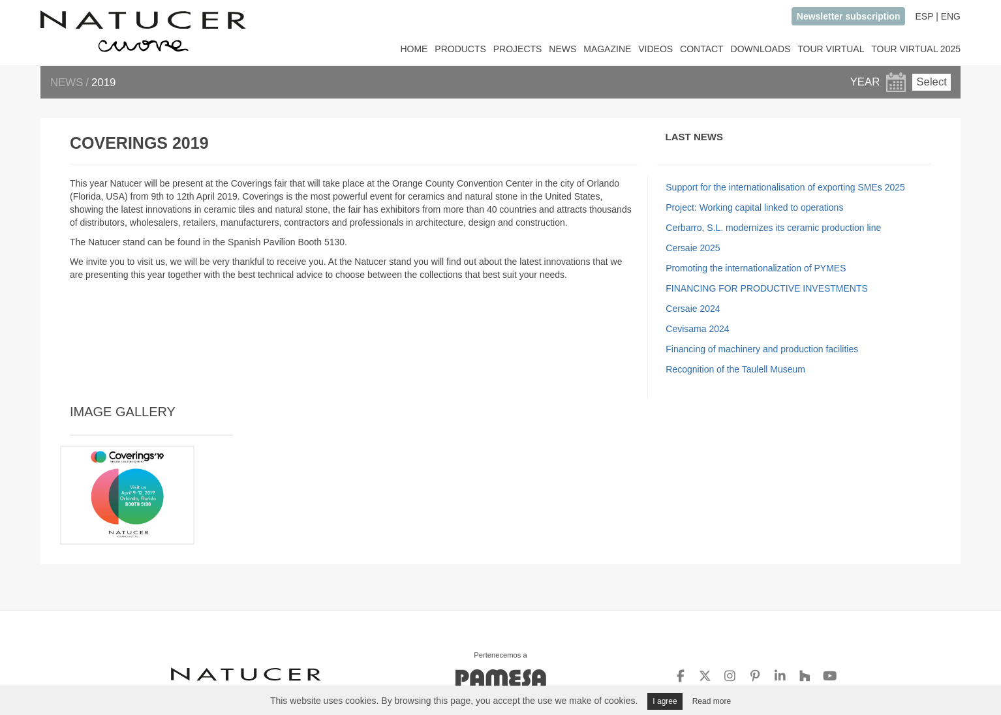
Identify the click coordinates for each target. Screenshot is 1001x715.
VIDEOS (655, 49)
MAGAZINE (607, 49)
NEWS (562, 49)
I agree (665, 701)
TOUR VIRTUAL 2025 (916, 49)
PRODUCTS (460, 49)
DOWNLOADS (761, 49)
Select (931, 82)
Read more (711, 701)
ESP (924, 16)
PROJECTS (517, 49)
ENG (951, 16)
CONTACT (702, 49)
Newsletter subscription (849, 16)
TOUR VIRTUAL (830, 49)
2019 (103, 82)
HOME (413, 49)
